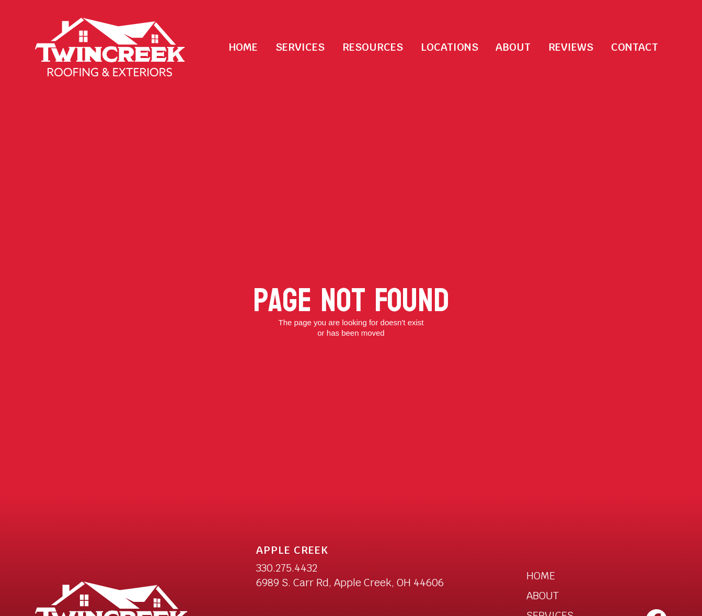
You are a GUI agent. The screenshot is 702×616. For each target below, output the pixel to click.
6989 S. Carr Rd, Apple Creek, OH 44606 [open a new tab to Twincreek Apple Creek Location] (350, 582)
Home (243, 47)
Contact (634, 47)
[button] (300, 47)
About (513, 47)
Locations (449, 47)
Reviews (570, 47)
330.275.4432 (286, 568)
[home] (110, 47)
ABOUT (542, 595)
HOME (540, 576)
